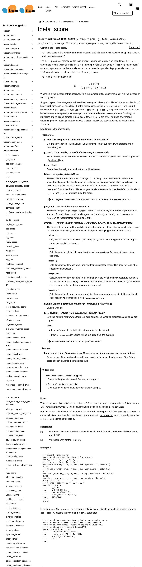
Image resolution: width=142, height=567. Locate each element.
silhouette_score (13, 482)
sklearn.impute (10, 117)
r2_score (10, 380)
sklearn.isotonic (10, 125)
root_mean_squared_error (17, 385)
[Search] (119, 4)
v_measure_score (14, 486)
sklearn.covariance (12, 53)
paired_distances (13, 556)
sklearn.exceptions (12, 90)
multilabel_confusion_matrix (18, 268)
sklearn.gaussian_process (15, 112)
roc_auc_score (12, 298)
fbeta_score (11, 242)
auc (7, 177)
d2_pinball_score (13, 320)
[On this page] (137, 9)
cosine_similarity (13, 512)
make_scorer (11, 168)
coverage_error (12, 397)
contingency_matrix (14, 427)
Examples (65, 7)
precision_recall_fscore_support (19, 283)
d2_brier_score (12, 220)
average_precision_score (17, 181)
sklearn (7, 31)
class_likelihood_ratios (16, 195)
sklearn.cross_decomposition (16, 59)
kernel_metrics (12, 530)
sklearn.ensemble (11, 86)
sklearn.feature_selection (15, 103)
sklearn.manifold (11, 146)
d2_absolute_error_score (17, 316)
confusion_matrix (13, 208)
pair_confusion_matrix (15, 431)
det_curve (10, 233)
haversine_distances (15, 526)
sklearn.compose (11, 48)
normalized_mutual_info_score (19, 467)
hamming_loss (12, 246)
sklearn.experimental (13, 94)
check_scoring (12, 155)
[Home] (40, 21)
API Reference (51, 22)
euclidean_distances (15, 521)
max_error (10, 333)
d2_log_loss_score (14, 224)
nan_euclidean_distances (17, 548)
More (91, 7)
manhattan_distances (15, 543)
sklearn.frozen (10, 108)
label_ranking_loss (14, 409)
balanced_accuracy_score (17, 186)
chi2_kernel (11, 504)
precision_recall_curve (16, 277)
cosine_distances (13, 508)
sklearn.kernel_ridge (13, 137)
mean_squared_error (15, 363)
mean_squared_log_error (17, 367)
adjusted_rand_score (15, 418)
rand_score (11, 473)
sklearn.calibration (12, 40)
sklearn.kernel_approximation (15, 131)
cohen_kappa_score (15, 203)
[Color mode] (125, 4)
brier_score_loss (13, 190)
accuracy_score (13, 173)
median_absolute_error (16, 376)
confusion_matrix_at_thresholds (19, 214)
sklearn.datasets (11, 65)
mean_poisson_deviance (17, 358)
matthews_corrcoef (14, 264)
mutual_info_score (14, 461)
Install (40, 7)
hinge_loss (10, 251)
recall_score (11, 294)
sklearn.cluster (10, 44)
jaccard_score (12, 255)
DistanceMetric (12, 495)
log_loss (9, 259)
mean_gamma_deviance (17, 350)
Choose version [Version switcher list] (122, 13)
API (56, 7)
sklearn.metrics (11, 151)
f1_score (9, 237)
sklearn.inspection (12, 121)
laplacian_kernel (13, 534)
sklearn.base (9, 35)
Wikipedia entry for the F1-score (65, 440)
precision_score (13, 289)
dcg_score (10, 229)
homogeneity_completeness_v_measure (19, 450)
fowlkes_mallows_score (16, 444)
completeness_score (15, 435)
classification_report (14, 199)
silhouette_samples (14, 477)
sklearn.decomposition (13, 69)
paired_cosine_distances (17, 552)
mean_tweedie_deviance (17, 372)
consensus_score (13, 490)
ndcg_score (11, 273)
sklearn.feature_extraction (15, 99)
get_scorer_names (14, 164)
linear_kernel (11, 539)
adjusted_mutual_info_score (18, 413)
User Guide (49, 9)
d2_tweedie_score (14, 324)
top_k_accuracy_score (16, 307)
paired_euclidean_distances (18, 561)
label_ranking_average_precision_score (19, 403)
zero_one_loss (12, 311)
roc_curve (10, 302)
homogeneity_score (14, 456)
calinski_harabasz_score (17, 422)
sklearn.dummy (10, 81)
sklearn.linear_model (13, 142)
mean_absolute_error (15, 338)
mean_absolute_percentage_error (19, 344)
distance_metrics (13, 517)
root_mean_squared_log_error (19, 391)
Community (78, 7)
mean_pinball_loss (14, 354)
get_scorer (10, 159)
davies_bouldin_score (15, 440)
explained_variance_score (17, 329)
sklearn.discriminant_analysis (16, 75)
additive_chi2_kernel (15, 499)
